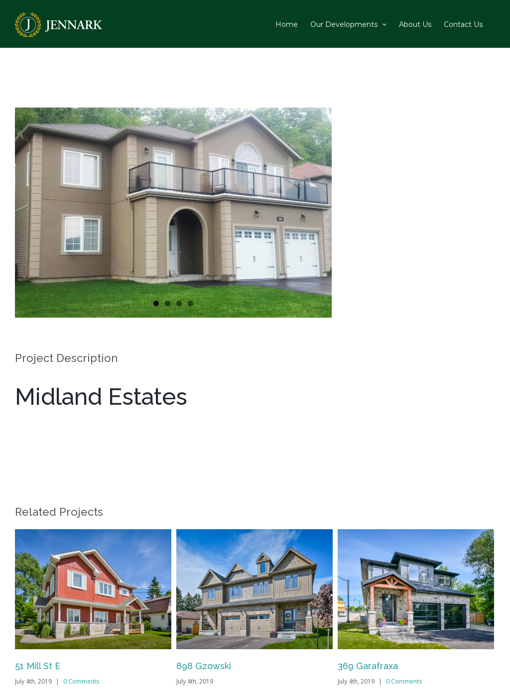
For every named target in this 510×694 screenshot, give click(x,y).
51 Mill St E (37, 666)
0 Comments (81, 681)
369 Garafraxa (368, 666)
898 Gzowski (203, 666)
